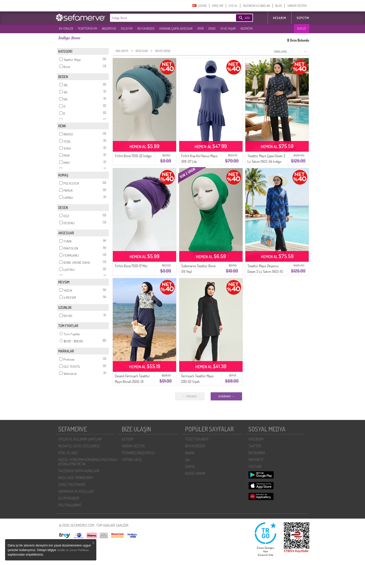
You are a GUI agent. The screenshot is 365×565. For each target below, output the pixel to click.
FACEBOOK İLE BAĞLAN (256, 6)
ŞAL (187, 459)
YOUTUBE (255, 466)
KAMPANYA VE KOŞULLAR (75, 491)
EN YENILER (66, 28)
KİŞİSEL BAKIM (195, 473)
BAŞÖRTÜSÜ (109, 28)
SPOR (200, 28)
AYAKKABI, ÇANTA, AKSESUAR (175, 28)
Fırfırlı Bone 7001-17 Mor (131, 266)
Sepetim (303, 18)
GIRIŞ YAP (217, 6)
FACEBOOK (256, 439)
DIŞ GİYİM (127, 28)
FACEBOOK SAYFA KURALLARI (78, 471)
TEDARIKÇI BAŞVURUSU (138, 453)
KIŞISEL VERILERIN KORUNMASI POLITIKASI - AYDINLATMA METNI (88, 461)
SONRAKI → (226, 396)
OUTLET (301, 28)
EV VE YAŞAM (228, 28)
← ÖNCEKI (189, 396)
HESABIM (279, 18)
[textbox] (165, 18)
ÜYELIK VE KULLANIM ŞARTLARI (79, 439)
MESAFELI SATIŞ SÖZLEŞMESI (79, 446)
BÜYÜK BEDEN (145, 28)
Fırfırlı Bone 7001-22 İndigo (133, 156)
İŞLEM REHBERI (68, 498)
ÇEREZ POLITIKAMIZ (71, 484)
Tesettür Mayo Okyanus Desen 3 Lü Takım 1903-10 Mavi (265, 271)
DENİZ (212, 28)
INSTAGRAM (256, 453)
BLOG (278, 6)
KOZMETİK (246, 28)
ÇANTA (190, 466)
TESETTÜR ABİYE (197, 439)
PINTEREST (256, 459)
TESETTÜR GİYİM (87, 28)
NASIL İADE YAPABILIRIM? (75, 477)
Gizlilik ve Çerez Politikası (73, 550)
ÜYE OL (233, 6)
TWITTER (254, 446)
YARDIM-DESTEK (297, 6)
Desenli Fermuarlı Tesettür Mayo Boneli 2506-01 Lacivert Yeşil (132, 381)
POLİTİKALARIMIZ (70, 505)
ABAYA (189, 453)
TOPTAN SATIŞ (132, 459)
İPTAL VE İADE (68, 453)
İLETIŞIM (127, 439)
